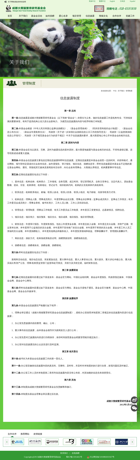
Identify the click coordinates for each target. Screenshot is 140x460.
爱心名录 (63, 16)
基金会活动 (36, 16)
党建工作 (130, 16)
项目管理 (76, 16)
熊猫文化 (103, 16)
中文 (115, 91)
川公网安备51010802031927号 (100, 457)
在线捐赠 (75, 453)
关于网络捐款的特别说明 (17, 2)
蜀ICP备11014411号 (74, 457)
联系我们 (64, 453)
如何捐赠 (50, 16)
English (112, 1)
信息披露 (90, 16)
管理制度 (129, 91)
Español (132, 1)
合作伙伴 (116, 16)
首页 (10, 16)
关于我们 (23, 16)
